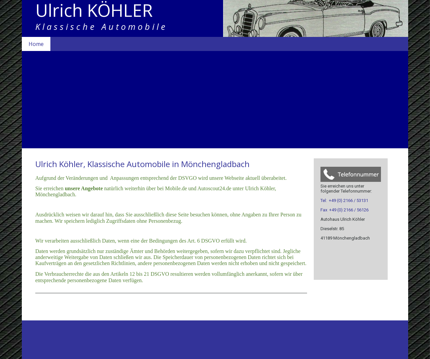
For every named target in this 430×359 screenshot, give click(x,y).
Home (36, 44)
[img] (215, 18)
